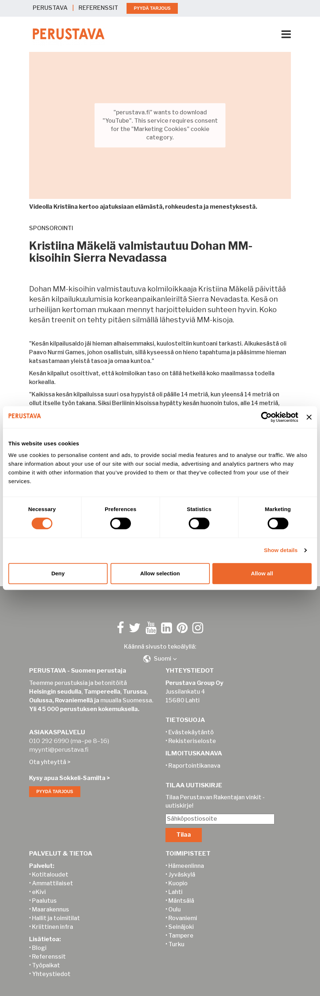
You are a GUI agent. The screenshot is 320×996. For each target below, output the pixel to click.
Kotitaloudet (50, 866)
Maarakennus (50, 901)
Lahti (175, 884)
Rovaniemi (182, 910)
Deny (58, 573)
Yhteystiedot (51, 966)
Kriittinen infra (52, 918)
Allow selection (160, 573)
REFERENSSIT (98, 7)
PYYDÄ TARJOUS (152, 8)
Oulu (174, 901)
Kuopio (178, 875)
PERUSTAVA (50, 7)
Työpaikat (46, 957)
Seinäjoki (181, 918)
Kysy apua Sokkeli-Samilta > (69, 770)
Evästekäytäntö (191, 724)
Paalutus (44, 892)
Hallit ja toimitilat (56, 910)
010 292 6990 (49, 732)
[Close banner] (309, 417)
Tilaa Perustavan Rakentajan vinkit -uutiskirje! (215, 793)
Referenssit (49, 948)
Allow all (262, 573)
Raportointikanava (194, 757)
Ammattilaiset (52, 875)
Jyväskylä (181, 866)
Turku (176, 936)
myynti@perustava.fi (58, 741)
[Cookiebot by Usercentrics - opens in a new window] (266, 417)
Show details (281, 550)
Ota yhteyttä (47, 754)
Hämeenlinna (186, 857)
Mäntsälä (181, 892)
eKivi (39, 884)
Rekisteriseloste (192, 733)
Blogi (39, 939)
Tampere (180, 927)
